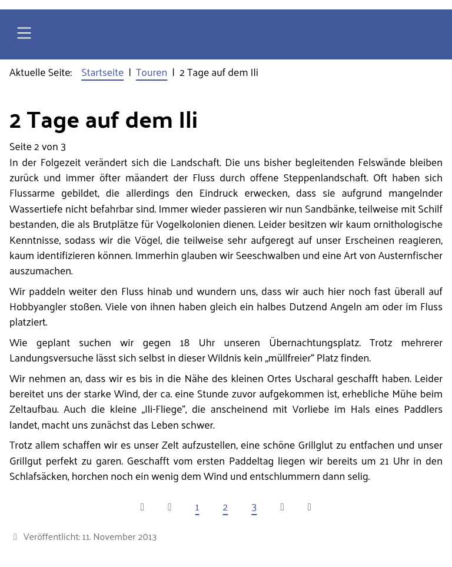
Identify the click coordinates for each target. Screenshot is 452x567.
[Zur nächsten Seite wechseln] (281, 506)
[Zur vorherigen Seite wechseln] (169, 506)
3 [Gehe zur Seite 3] (254, 506)
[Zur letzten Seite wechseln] (309, 506)
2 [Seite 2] (225, 506)
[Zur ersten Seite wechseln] (142, 506)
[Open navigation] (24, 34)
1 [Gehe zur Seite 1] (197, 506)
